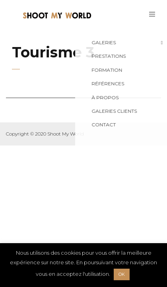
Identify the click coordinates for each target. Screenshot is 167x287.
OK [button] (121, 274)
